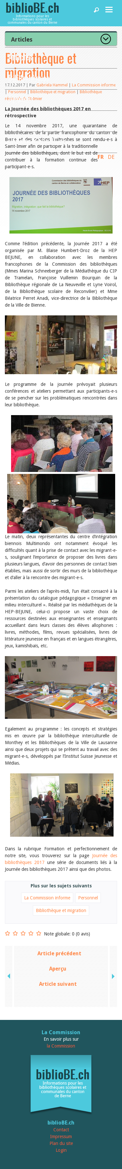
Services (21, 120)
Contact (61, 1129)
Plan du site (61, 1143)
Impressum (61, 1136)
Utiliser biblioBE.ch (37, 141)
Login (61, 1150)
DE (111, 157)
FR (101, 157)
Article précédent (59, 953)
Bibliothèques (29, 77)
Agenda (19, 99)
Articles (20, 56)
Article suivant (58, 984)
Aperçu (57, 969)
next (112, 976)
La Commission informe (47, 897)
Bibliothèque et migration (61, 910)
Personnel (88, 897)
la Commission (61, 1045)
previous (9, 976)
